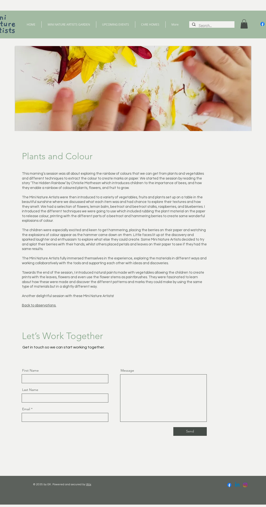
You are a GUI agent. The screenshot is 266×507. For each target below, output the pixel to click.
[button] (244, 23)
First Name (30, 370)
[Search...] (211, 25)
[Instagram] (245, 485)
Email (26, 409)
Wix (88, 484)
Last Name (30, 389)
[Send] (190, 431)
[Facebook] (262, 24)
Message (127, 370)
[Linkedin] (237, 485)
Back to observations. (39, 305)
